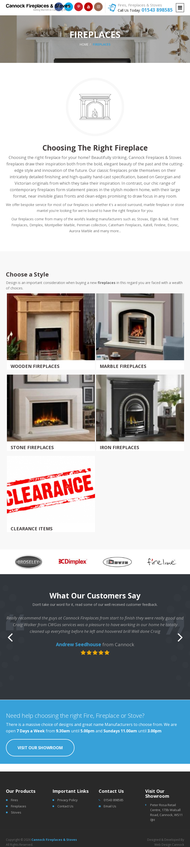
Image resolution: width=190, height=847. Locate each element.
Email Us (110, 806)
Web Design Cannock (169, 845)
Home (84, 44)
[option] (28, 561)
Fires (14, 800)
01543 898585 (157, 10)
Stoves (16, 812)
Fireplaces (18, 806)
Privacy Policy (67, 800)
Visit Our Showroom (40, 747)
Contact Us (65, 806)
